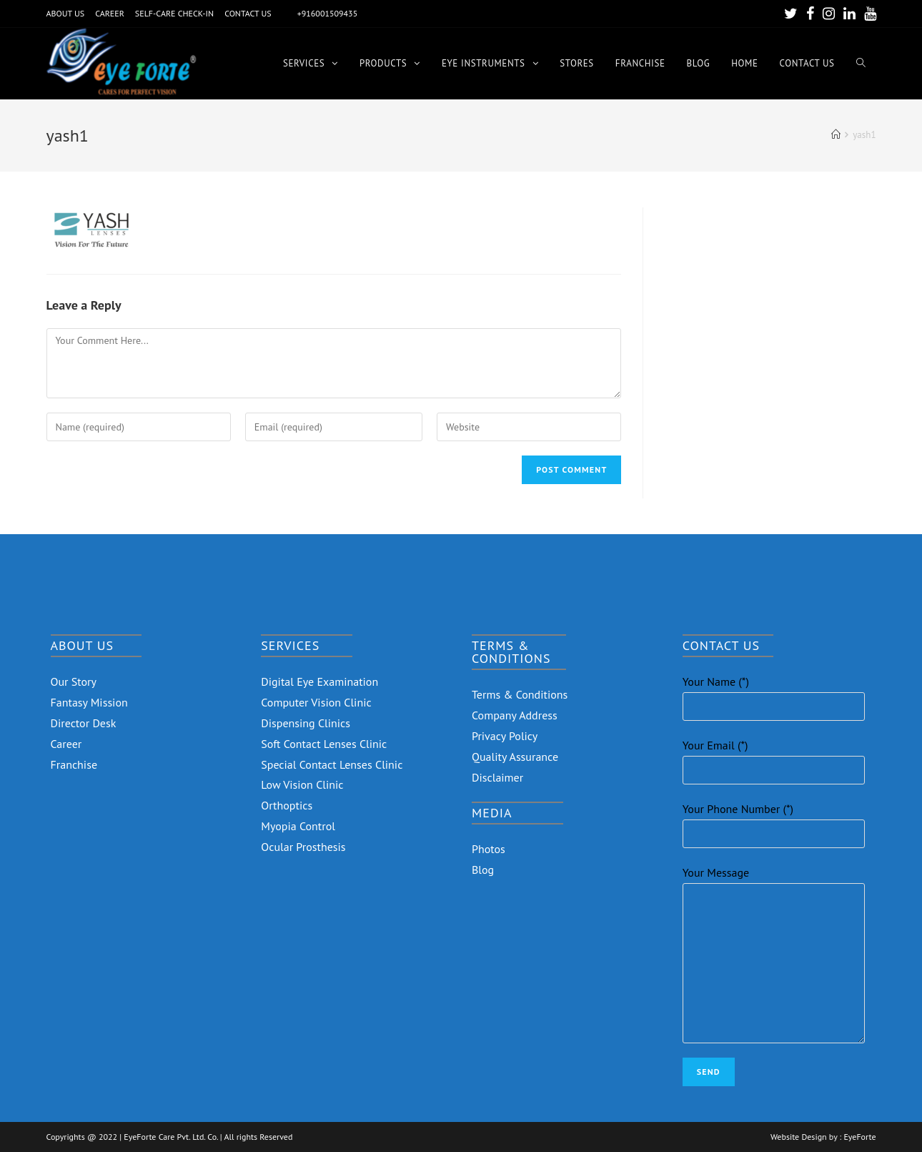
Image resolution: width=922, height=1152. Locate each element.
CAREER (109, 13)
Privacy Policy (504, 736)
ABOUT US (65, 13)
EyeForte (859, 1137)
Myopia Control (298, 826)
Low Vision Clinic (302, 784)
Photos (488, 849)
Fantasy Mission (89, 702)
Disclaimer (497, 777)
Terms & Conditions (519, 694)
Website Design (798, 1137)
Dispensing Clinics (305, 723)
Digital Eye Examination (319, 681)
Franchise (74, 764)
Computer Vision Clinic (316, 702)
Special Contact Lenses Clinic (331, 764)
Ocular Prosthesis (303, 847)
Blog (483, 869)
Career (66, 744)
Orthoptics (286, 805)
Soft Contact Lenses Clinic (324, 744)
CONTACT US (248, 13)
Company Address (514, 715)
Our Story (74, 681)
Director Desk (84, 723)
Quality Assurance (515, 756)
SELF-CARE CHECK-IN (174, 13)
